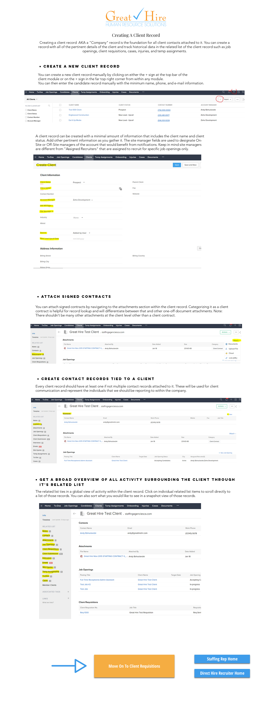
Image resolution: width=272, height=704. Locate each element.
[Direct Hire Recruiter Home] (222, 673)
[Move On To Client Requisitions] (134, 666)
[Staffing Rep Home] (222, 659)
